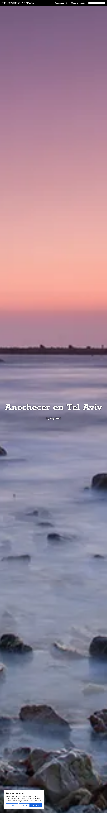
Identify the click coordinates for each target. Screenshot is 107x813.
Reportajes (59, 3)
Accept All (36, 805)
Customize (12, 805)
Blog (68, 3)
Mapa (73, 3)
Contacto (81, 3)
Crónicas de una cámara (18, 3)
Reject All (24, 805)
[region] (24, 799)
